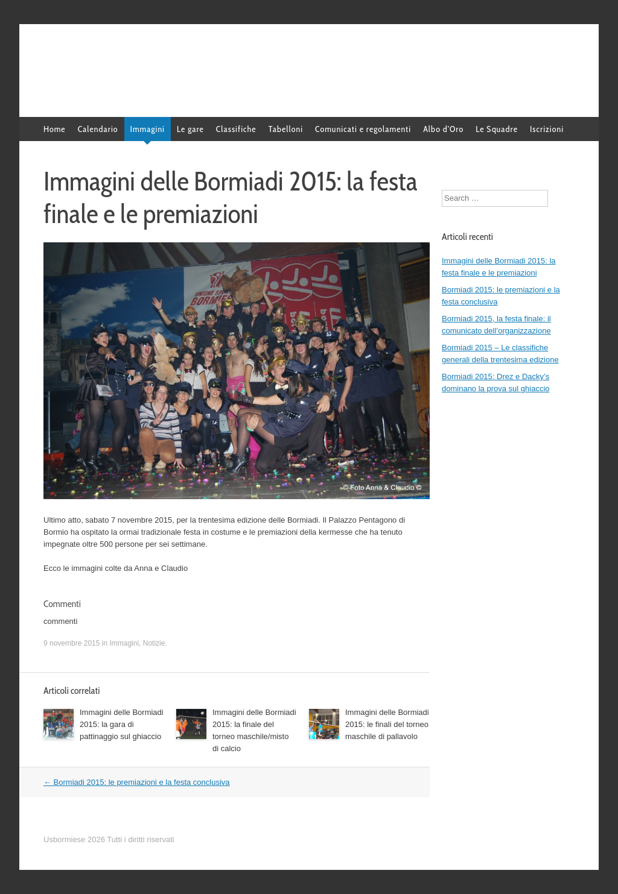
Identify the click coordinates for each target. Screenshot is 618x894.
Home (54, 129)
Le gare (190, 129)
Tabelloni (286, 129)
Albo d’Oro (443, 129)
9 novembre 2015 (71, 643)
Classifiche (236, 129)
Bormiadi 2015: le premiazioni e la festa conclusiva (136, 782)
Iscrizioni (547, 129)
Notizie (154, 643)
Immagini (147, 129)
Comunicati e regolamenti (363, 129)
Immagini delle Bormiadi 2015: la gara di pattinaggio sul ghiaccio (122, 724)
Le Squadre (497, 129)
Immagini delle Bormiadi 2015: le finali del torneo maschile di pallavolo (387, 724)
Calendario (98, 129)
